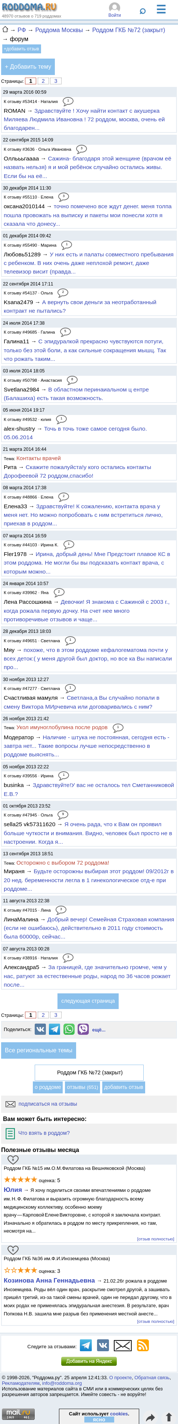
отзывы (82, 1087)
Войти (114, 15)
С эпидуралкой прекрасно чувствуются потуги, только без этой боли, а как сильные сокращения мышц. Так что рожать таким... (85, 350)
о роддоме (48, 1087)
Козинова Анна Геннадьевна (50, 1280)
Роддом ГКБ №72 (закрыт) (128, 30)
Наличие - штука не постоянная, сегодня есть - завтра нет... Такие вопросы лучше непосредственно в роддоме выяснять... (86, 746)
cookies (119, 1414)
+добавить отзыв (21, 48)
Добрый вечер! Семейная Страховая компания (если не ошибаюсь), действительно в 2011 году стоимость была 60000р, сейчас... (89, 928)
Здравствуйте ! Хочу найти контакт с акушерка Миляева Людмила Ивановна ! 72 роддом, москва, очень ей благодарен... (84, 119)
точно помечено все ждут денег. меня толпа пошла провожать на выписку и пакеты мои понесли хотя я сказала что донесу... (88, 215)
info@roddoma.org (62, 1383)
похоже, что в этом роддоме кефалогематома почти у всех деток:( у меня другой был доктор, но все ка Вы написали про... (88, 659)
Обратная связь (151, 1377)
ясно (99, 1420)
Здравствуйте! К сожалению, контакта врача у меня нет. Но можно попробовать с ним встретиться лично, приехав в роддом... (83, 515)
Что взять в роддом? (38, 1133)
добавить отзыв (123, 1087)
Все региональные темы (38, 1050)
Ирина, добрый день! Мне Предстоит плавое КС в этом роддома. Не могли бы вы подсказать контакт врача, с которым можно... (87, 563)
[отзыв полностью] (155, 1238)
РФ (22, 30)
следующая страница (88, 1001)
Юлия (13, 1189)
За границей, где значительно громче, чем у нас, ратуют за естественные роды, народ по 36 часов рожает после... (87, 976)
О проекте (120, 1377)
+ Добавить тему (28, 66)
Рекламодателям (21, 1383)
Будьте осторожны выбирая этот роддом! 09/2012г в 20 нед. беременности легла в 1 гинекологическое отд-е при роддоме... (89, 880)
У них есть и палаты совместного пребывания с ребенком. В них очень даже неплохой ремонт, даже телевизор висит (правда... (89, 263)
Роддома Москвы (59, 30)
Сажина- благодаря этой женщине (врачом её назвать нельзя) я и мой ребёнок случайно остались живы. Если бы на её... (87, 167)
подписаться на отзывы (41, 1104)
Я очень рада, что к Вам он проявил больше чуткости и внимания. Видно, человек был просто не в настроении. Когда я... (88, 833)
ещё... (99, 1030)
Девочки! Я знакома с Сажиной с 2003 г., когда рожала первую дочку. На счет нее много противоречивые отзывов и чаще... (87, 610)
